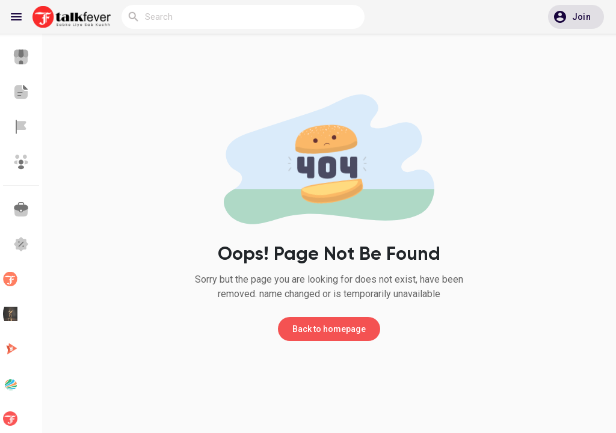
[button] (576, 17)
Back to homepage (329, 329)
